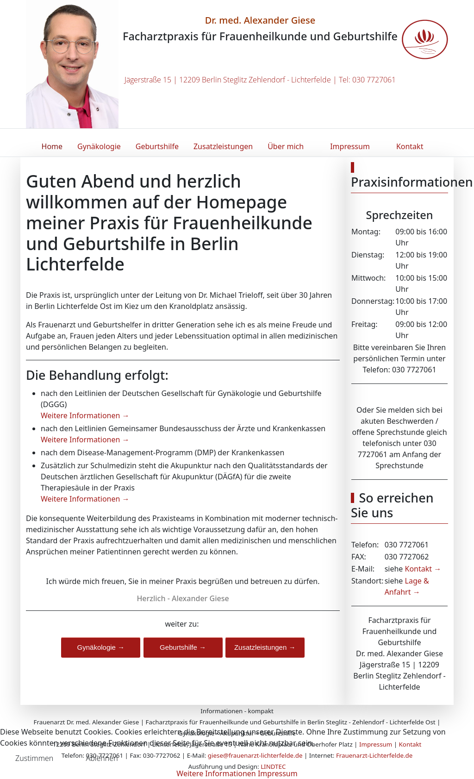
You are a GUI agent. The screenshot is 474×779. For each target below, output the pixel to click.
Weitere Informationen (216, 773)
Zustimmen (34, 758)
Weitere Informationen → (85, 415)
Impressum (278, 773)
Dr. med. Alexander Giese (260, 20)
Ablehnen (102, 758)
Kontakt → (422, 569)
